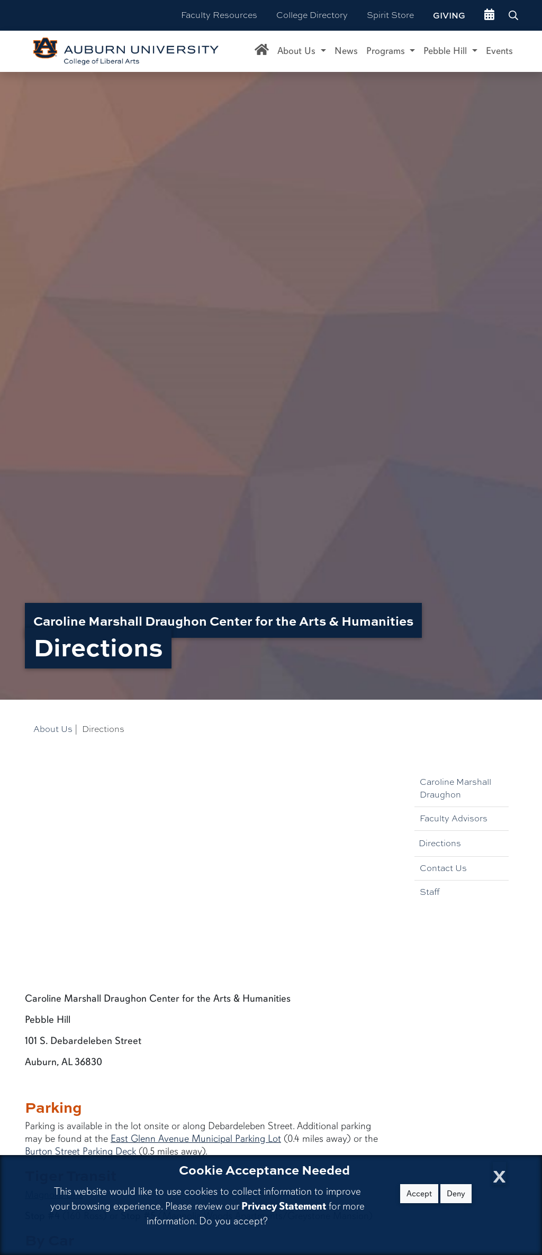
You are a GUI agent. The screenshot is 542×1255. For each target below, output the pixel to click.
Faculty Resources (219, 15)
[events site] (489, 15)
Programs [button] (387, 51)
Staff (430, 891)
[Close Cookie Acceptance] (499, 1173)
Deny (456, 1193)
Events (499, 51)
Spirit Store (390, 15)
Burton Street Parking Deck (80, 1151)
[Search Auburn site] (514, 15)
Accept (419, 1193)
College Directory (312, 15)
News (346, 51)
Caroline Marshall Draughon (455, 788)
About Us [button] (297, 51)
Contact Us (443, 868)
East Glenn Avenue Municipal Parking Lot (196, 1138)
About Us (53, 729)
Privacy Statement (283, 1206)
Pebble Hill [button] (446, 51)
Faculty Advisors (453, 818)
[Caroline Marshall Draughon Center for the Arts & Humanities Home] (261, 51)
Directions (440, 843)
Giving (449, 15)
